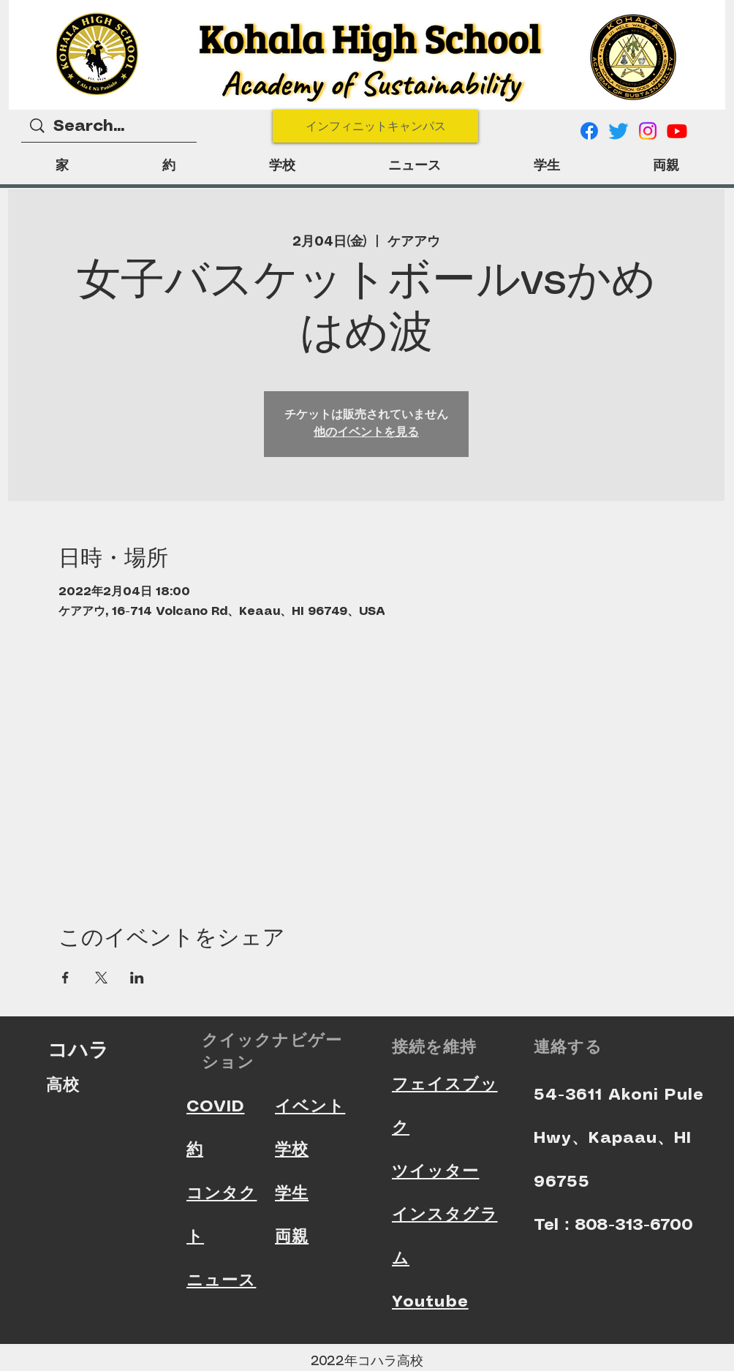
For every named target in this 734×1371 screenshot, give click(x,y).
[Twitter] (618, 131)
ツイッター (436, 1171)
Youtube (430, 1302)
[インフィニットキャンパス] (375, 126)
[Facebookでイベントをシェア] (65, 977)
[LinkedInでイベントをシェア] (137, 977)
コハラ (78, 1049)
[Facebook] (589, 131)
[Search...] (109, 127)
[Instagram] (647, 131)
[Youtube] (677, 131)
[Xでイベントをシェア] (101, 977)
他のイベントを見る (366, 432)
